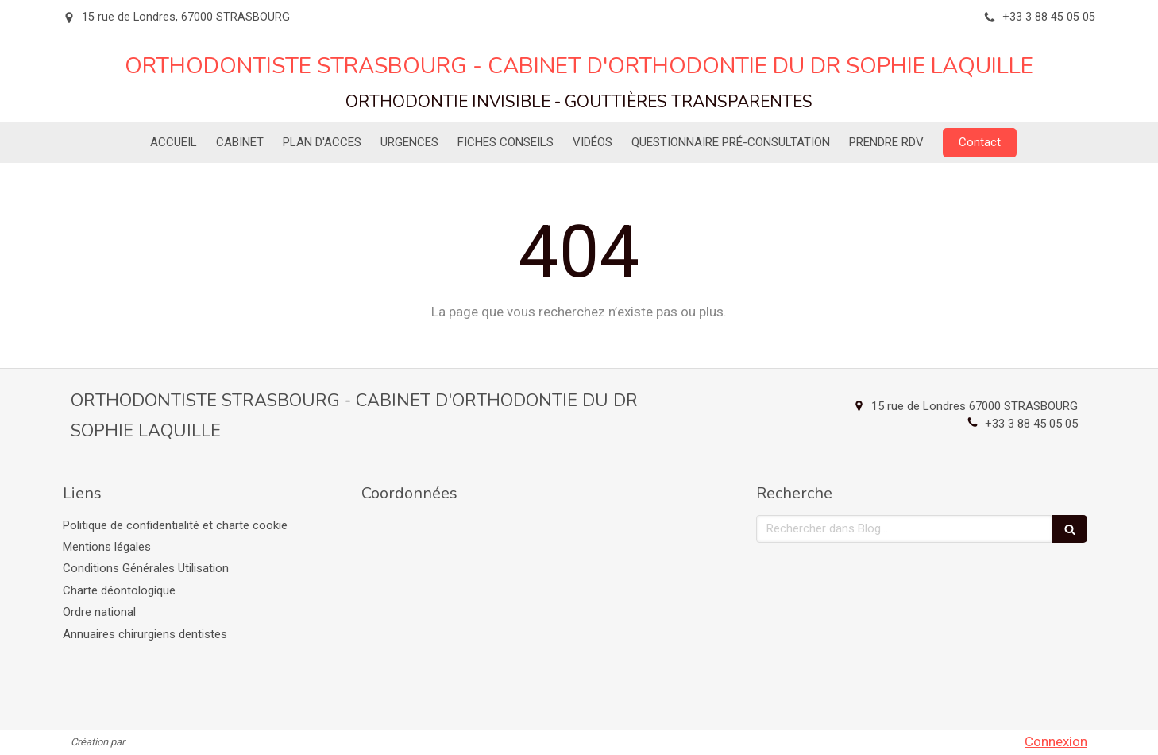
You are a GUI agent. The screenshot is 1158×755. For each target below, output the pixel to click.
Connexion (1056, 741)
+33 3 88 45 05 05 (1031, 423)
